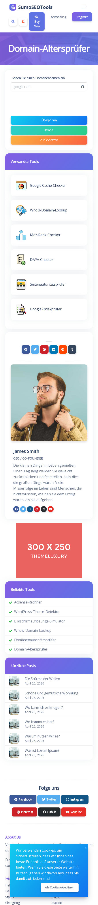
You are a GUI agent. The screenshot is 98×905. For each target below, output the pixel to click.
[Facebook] (26, 349)
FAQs (55, 897)
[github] (44, 509)
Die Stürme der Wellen (42, 678)
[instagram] (30, 509)
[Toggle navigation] (83, 7)
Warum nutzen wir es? (42, 736)
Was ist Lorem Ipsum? (42, 750)
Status (9, 897)
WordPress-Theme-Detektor (37, 611)
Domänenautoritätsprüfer (35, 639)
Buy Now (37, 21)
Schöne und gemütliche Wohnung (51, 693)
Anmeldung (58, 17)
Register (82, 17)
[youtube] (51, 509)
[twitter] (23, 509)
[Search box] (13, 21)
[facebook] (16, 509)
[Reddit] (63, 349)
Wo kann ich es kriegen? (44, 707)
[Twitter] (35, 349)
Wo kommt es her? (39, 721)
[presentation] (49, 103)
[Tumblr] (72, 349)
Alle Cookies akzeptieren (59, 887)
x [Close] (86, 847)
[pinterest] (37, 509)
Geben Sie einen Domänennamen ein (38, 78)
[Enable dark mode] (23, 21)
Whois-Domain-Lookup (32, 630)
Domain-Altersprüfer (30, 649)
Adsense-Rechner (28, 602)
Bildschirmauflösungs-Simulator (39, 621)
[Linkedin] (53, 349)
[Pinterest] (44, 349)
